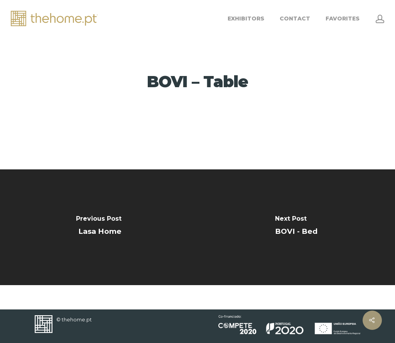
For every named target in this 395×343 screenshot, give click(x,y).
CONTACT (295, 18)
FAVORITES (343, 18)
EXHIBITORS (246, 18)
